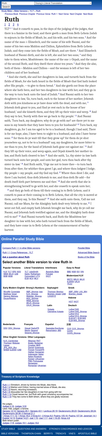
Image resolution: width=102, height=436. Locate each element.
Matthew (7, 294)
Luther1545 (74, 309)
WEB (5, 274)
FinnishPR (39, 350)
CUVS (70, 331)
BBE (69, 272)
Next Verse (64, 14)
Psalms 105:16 (61, 416)
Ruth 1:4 (6, 387)
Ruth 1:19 (7, 397)
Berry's (48, 434)
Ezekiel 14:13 (9, 418)
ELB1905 (82, 318)
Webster (16, 343)
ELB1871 (73, 318)
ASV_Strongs (32, 298)
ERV (14, 272)
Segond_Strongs (32, 333)
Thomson (52, 292)
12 (78, 124)
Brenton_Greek (54, 294)
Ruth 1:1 (6, 385)
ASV (19, 272)
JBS (59, 331)
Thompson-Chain (31, 434)
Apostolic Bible (87, 434)
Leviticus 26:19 (50, 411)
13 (12, 137)
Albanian (32, 341)
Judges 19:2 (33, 423)
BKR (38, 345)
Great (14, 294)
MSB (10, 276)
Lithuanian (39, 359)
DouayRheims (9, 298)
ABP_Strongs (32, 292)
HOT (71, 302)
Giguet (28, 328)
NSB (74, 272)
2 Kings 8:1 (36, 416)
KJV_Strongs (32, 294)
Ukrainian (42, 366)
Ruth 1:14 (7, 394)
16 (22, 164)
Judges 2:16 (8, 406)
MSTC (70, 279)
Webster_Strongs (34, 296)
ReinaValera (51, 331)
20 (48, 199)
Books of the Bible (86, 257)
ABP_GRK (73, 292)
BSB (5, 276)
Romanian (32, 366)
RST (39, 341)
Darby (27, 274)
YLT (32, 11)
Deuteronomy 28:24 (87, 411)
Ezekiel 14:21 (22, 418)
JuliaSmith (33, 272)
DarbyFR (35, 328)
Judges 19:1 (20, 423)
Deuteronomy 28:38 (12, 413)
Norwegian (33, 363)
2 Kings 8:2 (47, 416)
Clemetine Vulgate (55, 312)
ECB (27, 279)
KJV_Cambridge (10, 341)
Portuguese (38, 361)
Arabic (31, 343)
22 (20, 216)
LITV (38, 276)
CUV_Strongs (78, 329)
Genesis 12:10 (9, 411)
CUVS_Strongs (74, 333)
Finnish (31, 350)
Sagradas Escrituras (55, 328)
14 (86, 146)
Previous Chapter (27, 14)
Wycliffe (6, 292)
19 (8, 190)
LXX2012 (52, 296)
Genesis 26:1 (23, 411)
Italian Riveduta (35, 357)
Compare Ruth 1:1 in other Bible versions (21, 248)
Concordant (30, 276)
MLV (36, 279)
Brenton (59, 292)
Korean (31, 359)
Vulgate (51, 309)
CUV (69, 329)
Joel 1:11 (43, 418)
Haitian (31, 352)
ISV (78, 272)
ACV (31, 279)
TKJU (69, 284)
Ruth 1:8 (6, 392)
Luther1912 (74, 314)
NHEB (6, 350)
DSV (5, 328)
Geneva (6, 296)
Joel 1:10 (33, 418)
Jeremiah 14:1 (90, 416)
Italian (41, 354)
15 (46, 155)
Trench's (60, 434)
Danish (31, 348)
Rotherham (35, 274)
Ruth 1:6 (6, 390)
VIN (82, 272)
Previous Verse (43, 14)
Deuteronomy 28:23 (67, 411)
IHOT (48, 276)
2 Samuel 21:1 (28, 413)
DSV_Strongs (14, 328)
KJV (5, 272)
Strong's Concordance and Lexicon (70, 429)
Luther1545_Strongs (78, 312)
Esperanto (39, 348)
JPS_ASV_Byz (10, 348)
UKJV (77, 282)
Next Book (88, 14)
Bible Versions (20, 11)
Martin (27, 331)
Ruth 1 (54, 14)
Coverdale (15, 292)
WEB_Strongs (32, 301)
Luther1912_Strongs (78, 316)
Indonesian (33, 354)
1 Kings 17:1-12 (10, 416)
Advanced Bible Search (88, 253)
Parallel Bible (84, 248)
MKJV (76, 279)
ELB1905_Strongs (77, 321)
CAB (64, 294)
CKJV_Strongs (32, 305)
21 (89, 203)
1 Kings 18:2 (24, 416)
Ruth (38, 11)
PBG (30, 361)
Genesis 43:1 (36, 411)
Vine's (72, 434)
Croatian (32, 345)
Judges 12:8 (20, 406)
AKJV (11, 274)
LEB (16, 274)
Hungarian (39, 352)
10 (90, 111)
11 (76, 116)
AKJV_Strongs (32, 303)
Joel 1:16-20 (54, 418)
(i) (10, 28)
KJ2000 (70, 282)
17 (60, 172)
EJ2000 (13, 350)
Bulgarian (38, 343)
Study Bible (6, 11)
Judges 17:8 (8, 423)
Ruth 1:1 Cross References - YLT (18, 253)
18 (59, 181)
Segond (34, 331)
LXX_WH (83, 292)
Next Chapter (76, 14)
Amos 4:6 (65, 418)
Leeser (6, 345)
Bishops (14, 296)
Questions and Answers (32, 429)
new (41, 292)
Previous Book (11, 14)
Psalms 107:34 (75, 416)
